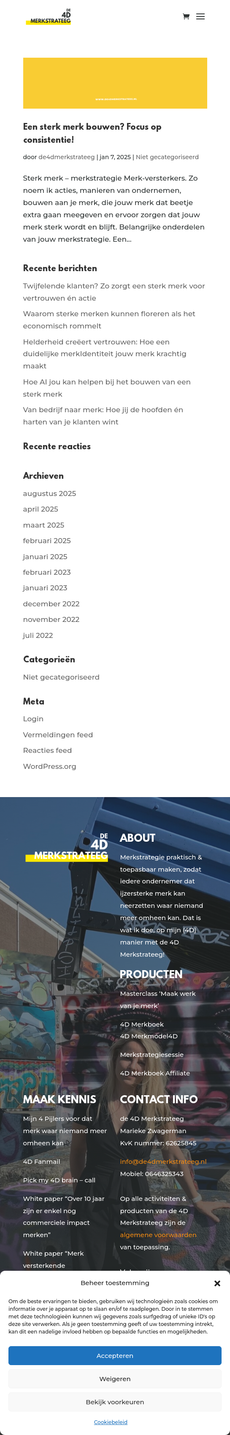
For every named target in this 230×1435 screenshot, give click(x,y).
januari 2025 (45, 556)
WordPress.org (49, 766)
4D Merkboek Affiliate (155, 1073)
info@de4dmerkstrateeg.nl (163, 1162)
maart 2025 (44, 525)
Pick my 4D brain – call (59, 1180)
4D (173, 1036)
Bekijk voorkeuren (115, 1402)
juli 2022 (38, 635)
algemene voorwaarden (158, 1235)
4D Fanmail (41, 1162)
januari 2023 (45, 588)
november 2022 (51, 619)
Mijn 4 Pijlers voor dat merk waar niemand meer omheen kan (65, 1131)
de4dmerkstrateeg (66, 157)
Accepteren (115, 1356)
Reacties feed (47, 750)
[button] (217, 1283)
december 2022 (51, 604)
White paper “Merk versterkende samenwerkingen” (53, 1265)
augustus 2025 (49, 493)
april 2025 (40, 509)
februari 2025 (47, 540)
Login (33, 719)
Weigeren (114, 1379)
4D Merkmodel (144, 1036)
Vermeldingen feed (58, 735)
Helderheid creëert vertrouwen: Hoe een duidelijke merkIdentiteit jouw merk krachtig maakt (105, 354)
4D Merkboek (141, 1024)
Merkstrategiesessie (152, 1055)
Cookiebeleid (110, 1422)
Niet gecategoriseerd (167, 157)
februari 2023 (47, 572)
